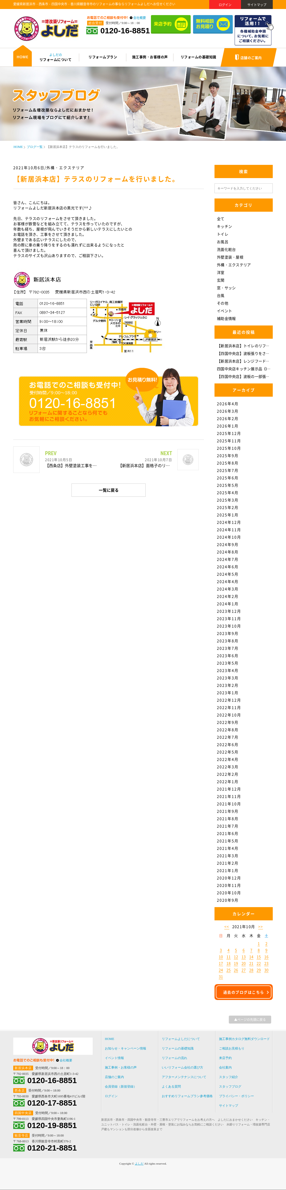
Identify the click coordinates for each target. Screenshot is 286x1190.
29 (259, 969)
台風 (221, 295)
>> (260, 926)
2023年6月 (228, 655)
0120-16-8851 (125, 31)
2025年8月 (228, 462)
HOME (18, 146)
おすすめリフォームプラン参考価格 (187, 1096)
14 (251, 956)
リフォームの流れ (174, 1058)
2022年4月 (228, 759)
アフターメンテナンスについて (184, 1077)
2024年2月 (228, 596)
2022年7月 (228, 737)
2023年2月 (228, 685)
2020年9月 (228, 900)
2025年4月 (228, 492)
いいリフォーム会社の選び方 (182, 1067)
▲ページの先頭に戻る (250, 1019)
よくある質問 (171, 1086)
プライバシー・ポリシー (236, 1096)
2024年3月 (228, 588)
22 (259, 963)
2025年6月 (228, 477)
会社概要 (139, 17)
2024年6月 (228, 566)
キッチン (224, 226)
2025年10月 (229, 448)
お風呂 (222, 241)
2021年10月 (229, 803)
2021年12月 (229, 788)
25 (228, 969)
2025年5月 (228, 485)
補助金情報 (226, 318)
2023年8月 (228, 640)
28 (251, 969)
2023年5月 (228, 663)
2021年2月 (228, 863)
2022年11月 (229, 707)
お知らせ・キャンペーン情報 (125, 1048)
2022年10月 (229, 714)
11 (228, 956)
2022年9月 (228, 722)
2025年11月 (229, 440)
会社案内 (225, 1067)
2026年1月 (228, 425)
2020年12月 (229, 877)
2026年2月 (228, 418)
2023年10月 (229, 625)
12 (236, 956)
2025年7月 (228, 470)
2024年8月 (228, 551)
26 (236, 969)
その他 (222, 303)
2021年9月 (228, 811)
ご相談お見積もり (231, 1048)
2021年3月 (228, 855)
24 (221, 969)
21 (251, 963)
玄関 (221, 280)
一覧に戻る (109, 490)
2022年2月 (228, 774)
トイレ (222, 234)
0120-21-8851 (52, 1148)
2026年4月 (228, 403)
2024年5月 (228, 574)
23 (266, 963)
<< (226, 926)
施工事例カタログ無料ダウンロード (244, 1039)
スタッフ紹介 (228, 1077)
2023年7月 (228, 648)
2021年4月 (228, 848)
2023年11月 (229, 618)
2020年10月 (229, 892)
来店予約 (225, 1058)
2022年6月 (228, 744)
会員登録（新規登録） (121, 1086)
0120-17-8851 (52, 1103)
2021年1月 (228, 870)
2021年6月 (228, 833)
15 (259, 956)
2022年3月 (228, 766)
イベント (224, 310)
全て (221, 218)
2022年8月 (228, 729)
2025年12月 (229, 433)
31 (221, 976)
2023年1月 (228, 692)
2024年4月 (228, 581)
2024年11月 (229, 529)
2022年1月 (228, 781)
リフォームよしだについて (181, 1039)
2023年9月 (228, 633)
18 (228, 963)
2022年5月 (228, 751)
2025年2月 (228, 507)
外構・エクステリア (234, 264)
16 (266, 956)
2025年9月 (228, 455)
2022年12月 (229, 700)
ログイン (225, 4)
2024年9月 (228, 544)
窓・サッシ (226, 287)
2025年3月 (228, 500)
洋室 (221, 272)
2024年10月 (229, 537)
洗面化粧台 (226, 249)
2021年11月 (229, 796)
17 (221, 963)
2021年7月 (228, 826)
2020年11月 (229, 885)
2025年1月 (228, 514)
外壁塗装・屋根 (230, 257)
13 (244, 956)
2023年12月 (229, 611)
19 (236, 963)
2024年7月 (228, 559)
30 (266, 969)
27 (244, 969)
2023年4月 (228, 670)
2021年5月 (228, 840)
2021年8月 (228, 818)
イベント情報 (114, 1058)
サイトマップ (256, 4)
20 (244, 963)
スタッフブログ (230, 1086)
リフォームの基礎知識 (178, 1048)
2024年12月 (229, 522)
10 (221, 956)
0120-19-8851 (52, 1125)
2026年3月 (228, 411)
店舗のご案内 (114, 1077)
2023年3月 (228, 677)
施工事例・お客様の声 (121, 1067)
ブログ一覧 (35, 146)
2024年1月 (228, 603)
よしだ (139, 1163)
